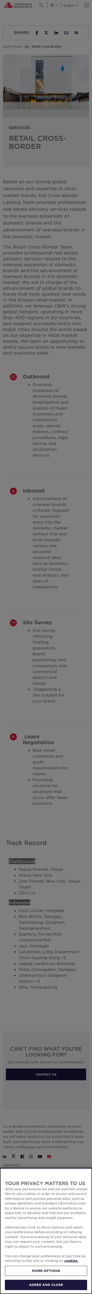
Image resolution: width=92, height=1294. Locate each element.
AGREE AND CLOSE (46, 1285)
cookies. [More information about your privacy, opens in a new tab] (71, 1261)
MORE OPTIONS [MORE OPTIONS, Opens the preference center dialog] (46, 1271)
